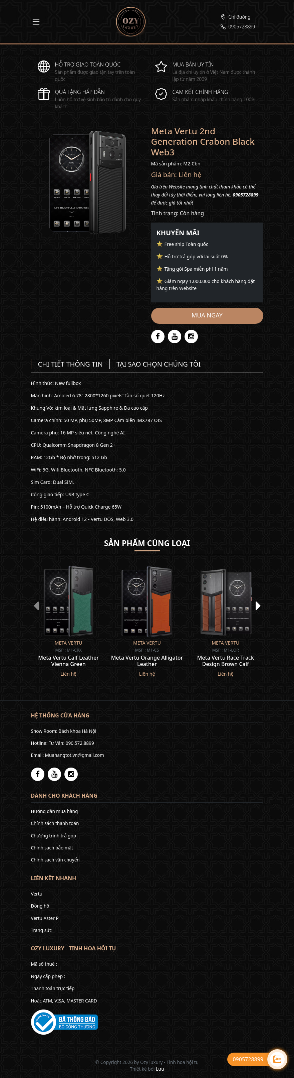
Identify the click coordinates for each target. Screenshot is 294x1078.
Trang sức (41, 930)
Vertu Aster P (45, 918)
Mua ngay (207, 315)
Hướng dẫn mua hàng (54, 811)
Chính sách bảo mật (52, 847)
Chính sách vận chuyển (55, 859)
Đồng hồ (40, 906)
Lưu (160, 1069)
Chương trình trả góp (53, 835)
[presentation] (36, 605)
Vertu (36, 894)
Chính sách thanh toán (55, 823)
